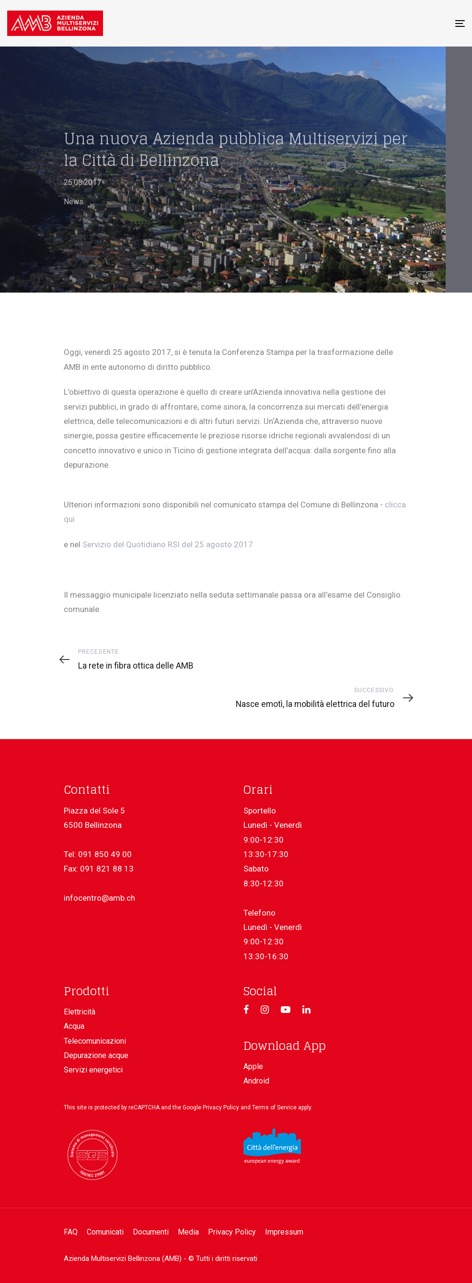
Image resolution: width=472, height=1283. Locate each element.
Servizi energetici (93, 1069)
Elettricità (79, 1011)
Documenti (151, 1231)
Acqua (74, 1026)
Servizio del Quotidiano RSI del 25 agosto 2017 (167, 544)
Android (256, 1080)
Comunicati (105, 1231)
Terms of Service (274, 1107)
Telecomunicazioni (95, 1041)
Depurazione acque (96, 1055)
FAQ (71, 1231)
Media (188, 1231)
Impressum (284, 1231)
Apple (253, 1066)
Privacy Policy (221, 1107)
